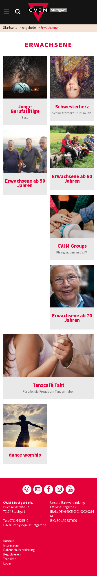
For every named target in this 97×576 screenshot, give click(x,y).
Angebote (29, 27)
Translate (9, 559)
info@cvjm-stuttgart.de (29, 525)
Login (7, 563)
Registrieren (12, 554)
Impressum (11, 545)
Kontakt (9, 541)
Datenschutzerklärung (19, 550)
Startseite (10, 27)
